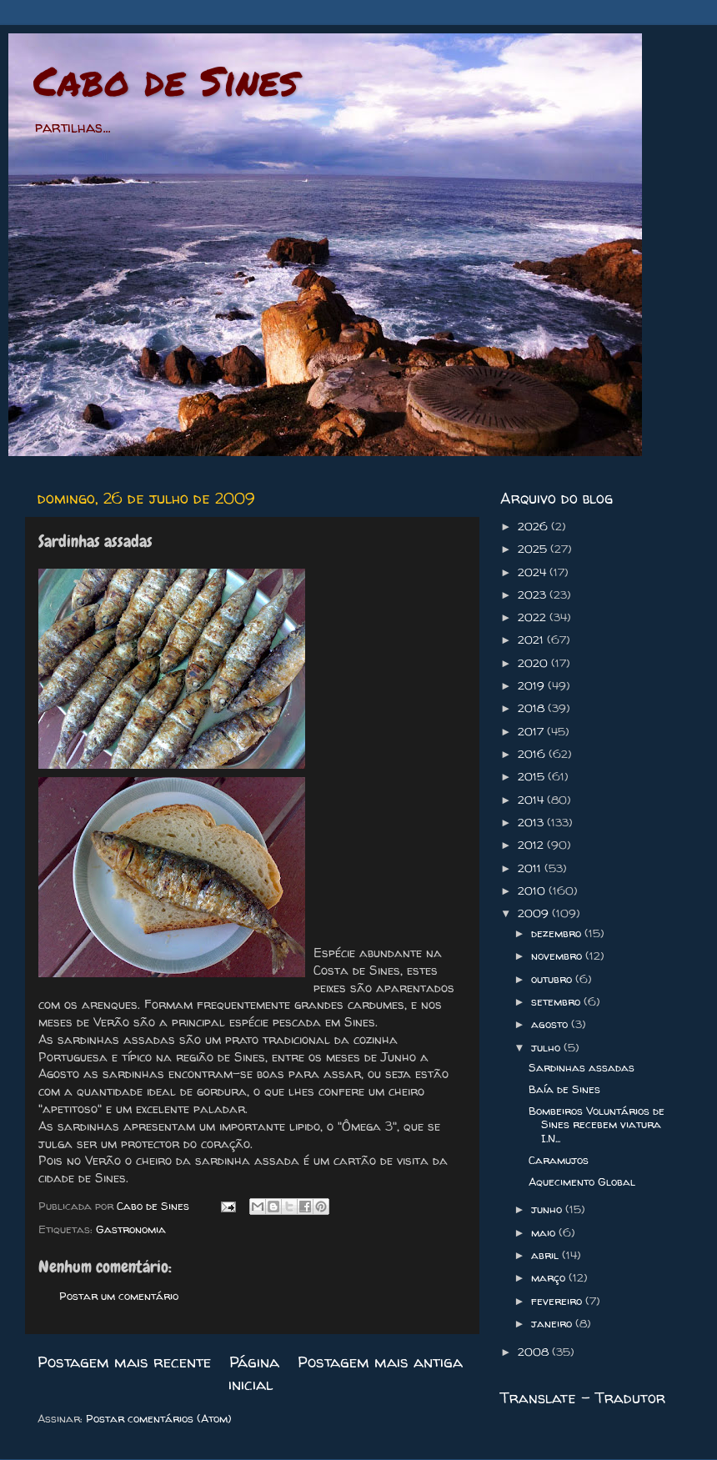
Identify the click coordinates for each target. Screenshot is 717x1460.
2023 (533, 594)
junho (548, 1209)
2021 (532, 639)
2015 (533, 776)
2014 (532, 799)
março (550, 1277)
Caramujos (559, 1159)
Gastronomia (131, 1229)
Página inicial (254, 1372)
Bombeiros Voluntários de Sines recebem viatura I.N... (596, 1124)
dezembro (557, 933)
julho (547, 1047)
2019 (533, 685)
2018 (533, 707)
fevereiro (558, 1300)
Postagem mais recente (124, 1361)
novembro (558, 955)
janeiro (553, 1323)
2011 (531, 867)
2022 (533, 617)
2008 (535, 1351)
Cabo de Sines (165, 80)
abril (546, 1254)
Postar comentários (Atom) (159, 1418)
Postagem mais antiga (380, 1361)
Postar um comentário (118, 1295)
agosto (551, 1023)
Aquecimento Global (582, 1181)
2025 (534, 548)
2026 (534, 526)
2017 (532, 731)
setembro (557, 1001)
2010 (533, 890)
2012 (532, 844)
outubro (553, 978)
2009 (535, 913)
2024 (533, 571)
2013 (532, 822)
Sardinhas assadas (581, 1067)
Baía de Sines (564, 1088)
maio (545, 1232)
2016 (533, 753)
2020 (534, 662)
